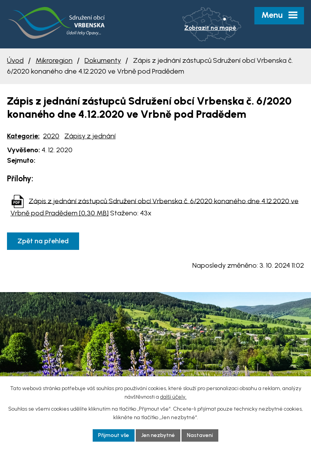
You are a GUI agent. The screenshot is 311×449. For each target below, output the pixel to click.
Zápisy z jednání (90, 136)
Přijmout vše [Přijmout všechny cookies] (113, 435)
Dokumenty (103, 60)
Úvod (15, 60)
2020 (51, 136)
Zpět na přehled (43, 241)
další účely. (173, 397)
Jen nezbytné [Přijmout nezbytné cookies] (158, 435)
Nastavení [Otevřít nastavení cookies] (200, 435)
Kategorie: (23, 136)
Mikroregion (54, 60)
